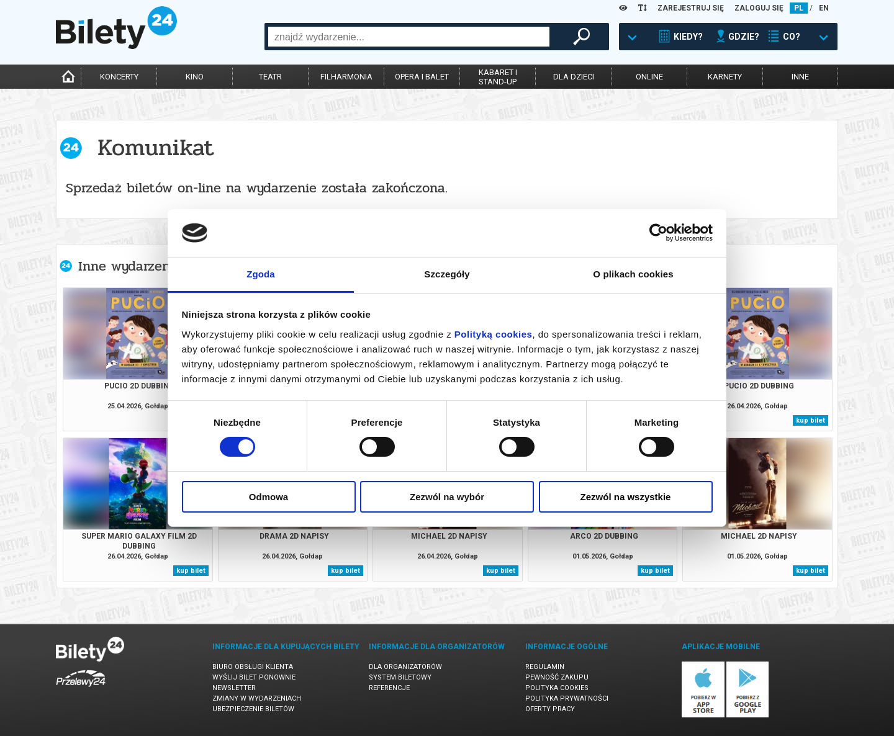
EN (824, 8)
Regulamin (544, 667)
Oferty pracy (550, 709)
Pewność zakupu (557, 677)
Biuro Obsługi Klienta (252, 667)
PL (798, 8)
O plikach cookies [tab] (633, 274)
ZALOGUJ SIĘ (758, 8)
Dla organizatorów (405, 667)
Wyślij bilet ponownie (254, 677)
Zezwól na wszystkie (625, 496)
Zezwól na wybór (447, 496)
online (649, 76)
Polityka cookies (557, 688)
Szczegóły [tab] (446, 274)
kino (195, 76)
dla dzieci (573, 76)
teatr (270, 76)
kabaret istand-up (498, 77)
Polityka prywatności (566, 698)
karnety (725, 76)
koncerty (119, 76)
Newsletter (234, 688)
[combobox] (408, 36)
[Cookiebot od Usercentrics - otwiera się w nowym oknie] (658, 232)
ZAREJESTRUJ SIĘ (690, 8)
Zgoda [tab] (260, 274)
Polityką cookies (493, 334)
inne (800, 76)
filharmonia (346, 76)
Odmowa (268, 496)
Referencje (389, 688)
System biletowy (400, 677)
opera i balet (422, 76)
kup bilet (810, 420)
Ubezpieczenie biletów (253, 709)
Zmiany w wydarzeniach (256, 698)
